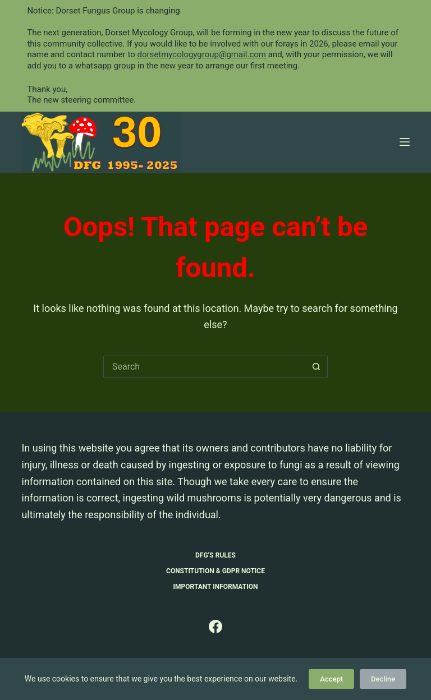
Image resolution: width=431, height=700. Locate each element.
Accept (331, 679)
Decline (383, 679)
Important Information (215, 587)
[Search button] (316, 367)
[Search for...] (204, 367)
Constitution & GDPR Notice (215, 571)
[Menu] (405, 142)
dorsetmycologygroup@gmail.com (201, 54)
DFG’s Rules (215, 555)
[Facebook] (215, 626)
